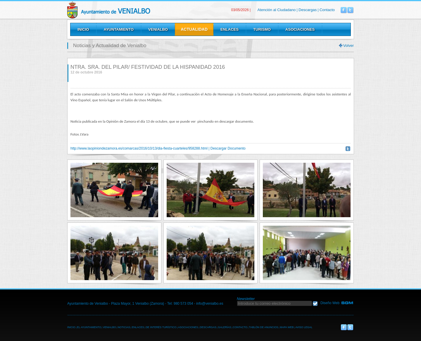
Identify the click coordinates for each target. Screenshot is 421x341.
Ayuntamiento (119, 29)
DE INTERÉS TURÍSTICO (161, 327)
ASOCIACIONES (188, 327)
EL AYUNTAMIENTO (89, 327)
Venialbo (123, 9)
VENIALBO (109, 327)
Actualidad (194, 29)
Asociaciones (300, 29)
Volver (348, 45)
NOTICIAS (124, 327)
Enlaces (229, 29)
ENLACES (138, 327)
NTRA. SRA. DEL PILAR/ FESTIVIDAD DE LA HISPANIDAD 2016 (147, 67)
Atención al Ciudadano (276, 10)
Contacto (327, 10)
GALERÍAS (224, 327)
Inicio (83, 29)
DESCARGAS (208, 327)
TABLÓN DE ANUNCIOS (263, 327)
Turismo (262, 29)
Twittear (348, 148)
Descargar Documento (228, 148)
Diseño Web (329, 303)
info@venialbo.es (209, 303)
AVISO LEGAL (303, 327)
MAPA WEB (287, 327)
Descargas (308, 10)
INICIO (71, 327)
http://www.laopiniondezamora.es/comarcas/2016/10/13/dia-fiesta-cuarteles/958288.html (139, 148)
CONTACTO (240, 327)
